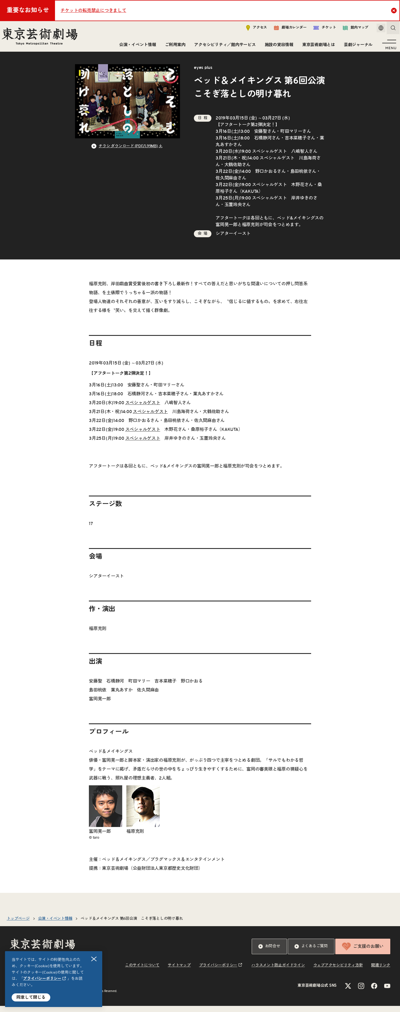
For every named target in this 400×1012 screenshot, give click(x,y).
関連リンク (380, 971)
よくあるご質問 (311, 952)
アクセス (250, 30)
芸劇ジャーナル (356, 46)
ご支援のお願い (363, 952)
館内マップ (349, 29)
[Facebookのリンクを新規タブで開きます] (374, 992)
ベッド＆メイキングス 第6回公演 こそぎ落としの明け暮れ (132, 925)
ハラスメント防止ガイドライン (278, 971)
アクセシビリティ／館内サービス (223, 46)
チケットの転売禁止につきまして (93, 10)
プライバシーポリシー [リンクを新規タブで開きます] (42, 979)
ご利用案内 (173, 46)
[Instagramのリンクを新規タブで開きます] (361, 992)
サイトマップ (179, 971)
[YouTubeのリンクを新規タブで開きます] (387, 992)
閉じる (94, 959)
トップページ (18, 925)
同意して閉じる (31, 997)
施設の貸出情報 (277, 46)
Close (394, 10)
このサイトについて (142, 971)
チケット (319, 30)
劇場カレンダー (284, 29)
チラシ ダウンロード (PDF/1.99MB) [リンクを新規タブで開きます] (128, 152)
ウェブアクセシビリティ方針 (338, 971)
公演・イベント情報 (136, 46)
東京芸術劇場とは (317, 46)
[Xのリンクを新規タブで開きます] (348, 992)
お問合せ (269, 952)
